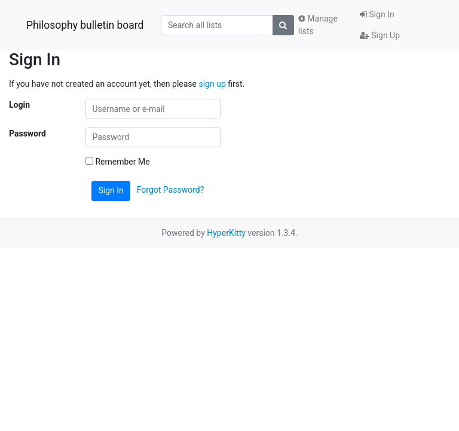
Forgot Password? (170, 190)
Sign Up (380, 35)
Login (19, 105)
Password (27, 133)
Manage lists (318, 25)
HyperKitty (226, 233)
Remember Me (117, 161)
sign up (211, 84)
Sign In (377, 14)
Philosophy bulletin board (84, 25)
